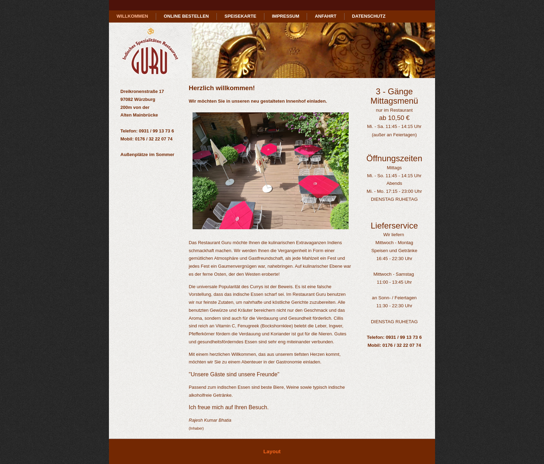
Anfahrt (325, 16)
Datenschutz (369, 16)
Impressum (285, 16)
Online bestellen (186, 16)
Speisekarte (240, 16)
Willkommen (132, 16)
